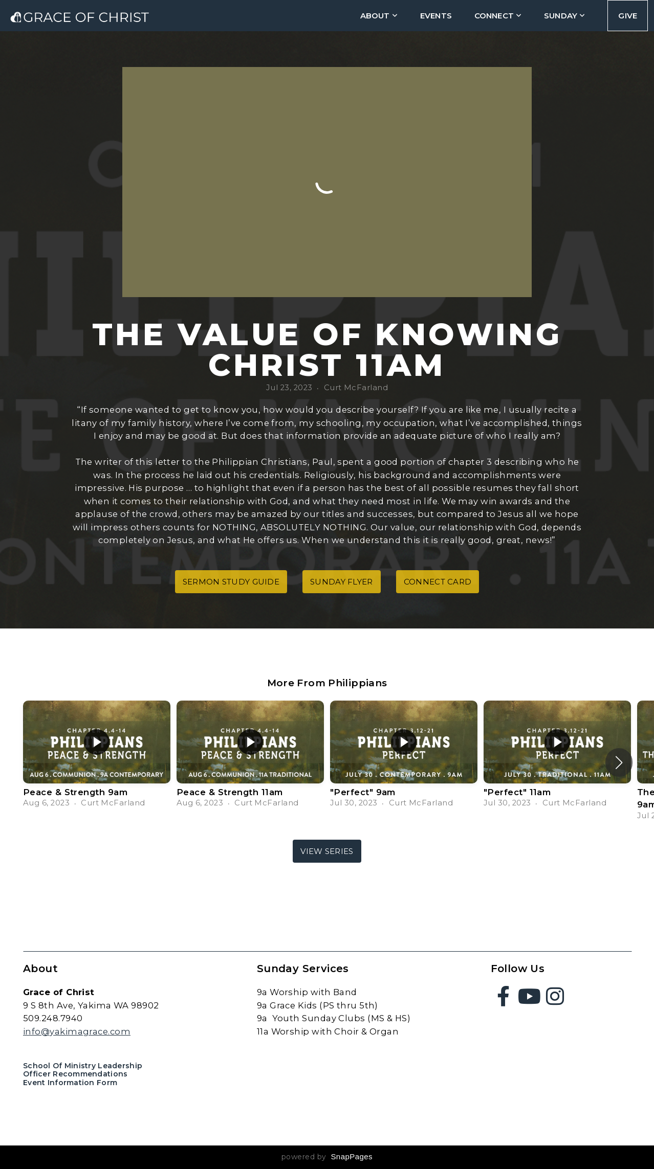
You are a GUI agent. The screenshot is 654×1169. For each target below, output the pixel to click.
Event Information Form (70, 1082)
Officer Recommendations (75, 1073)
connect (497, 15)
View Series (326, 851)
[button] (619, 762)
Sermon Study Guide (231, 582)
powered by (327, 1156)
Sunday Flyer (341, 582)
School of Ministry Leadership (82, 1065)
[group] (96, 756)
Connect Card (438, 582)
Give (627, 15)
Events (436, 15)
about (379, 15)
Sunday (564, 15)
